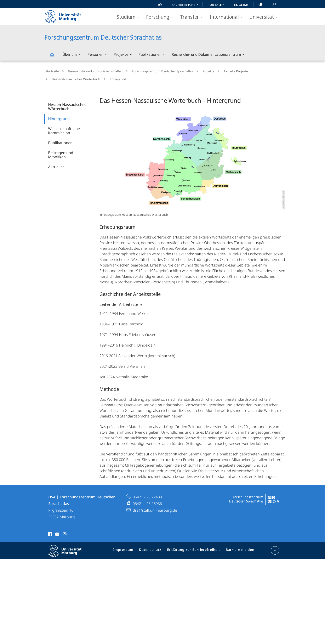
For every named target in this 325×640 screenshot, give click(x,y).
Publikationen (152, 55)
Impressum (128, 547)
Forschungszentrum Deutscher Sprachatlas (54, 56)
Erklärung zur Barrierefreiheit (194, 547)
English (241, 4)
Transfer (192, 17)
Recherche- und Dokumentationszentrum (209, 55)
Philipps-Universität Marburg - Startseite (66, 15)
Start (157, 4)
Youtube (56, 531)
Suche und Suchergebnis (271, 4)
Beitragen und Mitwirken (60, 150)
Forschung (161, 17)
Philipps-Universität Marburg (68, 550)
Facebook (49, 531)
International (227, 17)
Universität (264, 17)
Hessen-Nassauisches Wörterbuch (74, 76)
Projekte (124, 55)
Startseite (51, 70)
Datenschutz (154, 547)
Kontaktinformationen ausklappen (274, 546)
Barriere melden (238, 547)
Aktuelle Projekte (219, 70)
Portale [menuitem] (217, 4)
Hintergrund (59, 114)
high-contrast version (258, 4)
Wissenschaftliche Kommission (64, 126)
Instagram (64, 531)
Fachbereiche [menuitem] (186, 4)
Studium (129, 17)
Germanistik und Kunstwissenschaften (90, 70)
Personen (98, 55)
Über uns (72, 55)
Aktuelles (56, 162)
